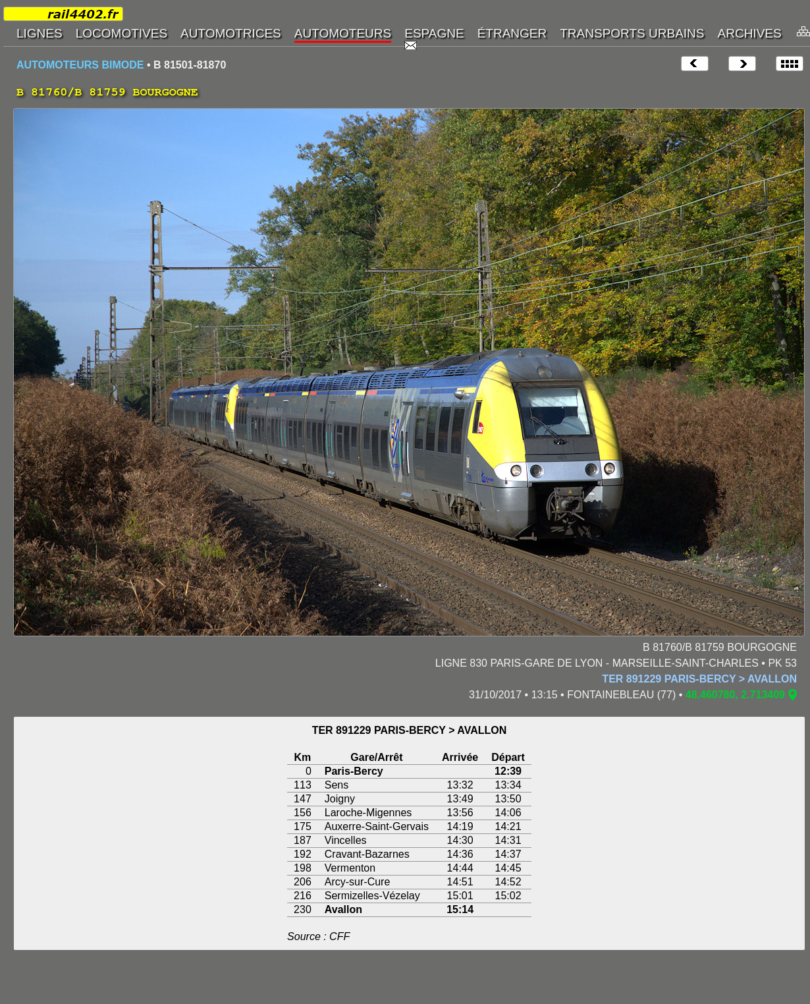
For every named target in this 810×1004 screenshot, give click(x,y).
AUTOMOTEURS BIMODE (80, 64)
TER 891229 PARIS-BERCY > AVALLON (699, 678)
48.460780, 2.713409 (735, 694)
